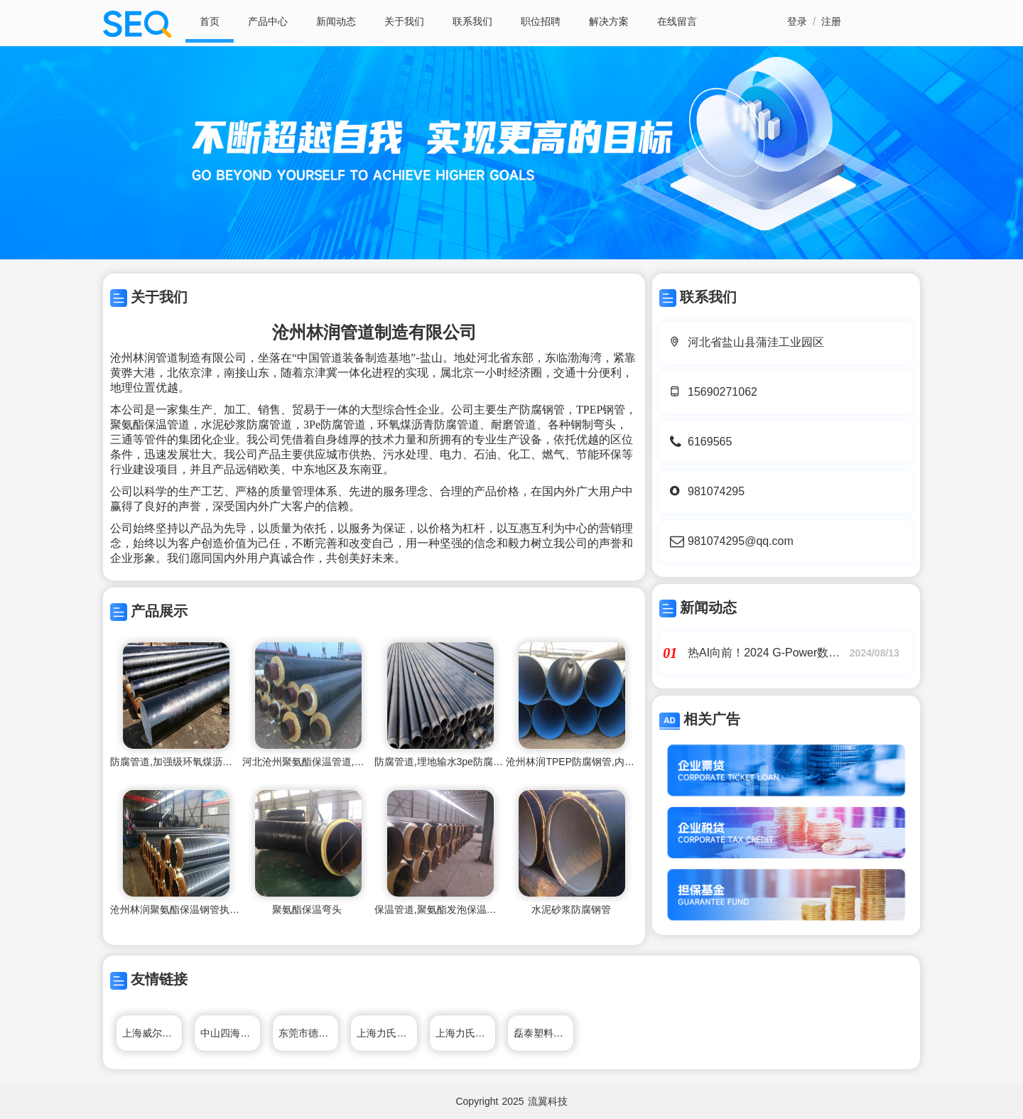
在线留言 (677, 21)
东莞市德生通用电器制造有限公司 (308, 1033)
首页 (210, 21)
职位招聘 (541, 21)
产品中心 (268, 21)
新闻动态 (336, 21)
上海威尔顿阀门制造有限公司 (152, 1033)
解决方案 (609, 21)
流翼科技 (548, 1101)
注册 (831, 21)
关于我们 (404, 21)
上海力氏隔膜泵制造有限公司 (387, 1033)
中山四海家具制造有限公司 (230, 1033)
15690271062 (722, 392)
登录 (797, 21)
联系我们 (472, 21)
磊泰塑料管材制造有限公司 (544, 1033)
